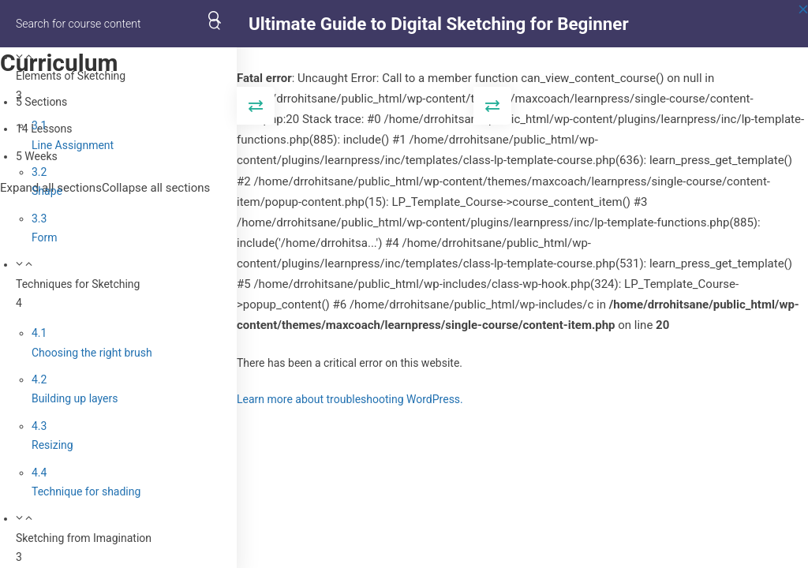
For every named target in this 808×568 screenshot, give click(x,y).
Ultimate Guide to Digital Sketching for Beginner (439, 23)
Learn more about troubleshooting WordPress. (350, 399)
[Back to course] (803, 23)
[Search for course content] (214, 23)
